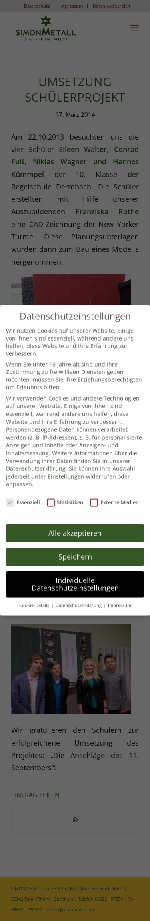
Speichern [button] (75, 552)
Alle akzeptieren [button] (75, 529)
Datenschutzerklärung (36, 464)
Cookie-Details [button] (34, 601)
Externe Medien (114, 498)
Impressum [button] (119, 601)
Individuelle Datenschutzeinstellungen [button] (75, 580)
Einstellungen (66, 472)
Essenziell (23, 498)
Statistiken (65, 498)
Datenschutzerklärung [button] (79, 601)
